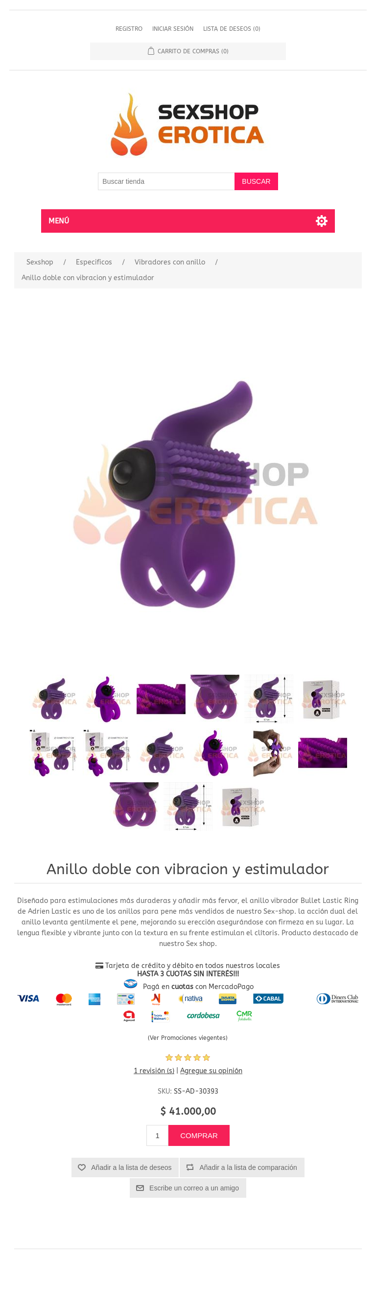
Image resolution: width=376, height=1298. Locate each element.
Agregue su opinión (211, 1071)
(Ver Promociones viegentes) (188, 1037)
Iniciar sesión (172, 28)
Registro (129, 28)
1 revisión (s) (154, 1071)
